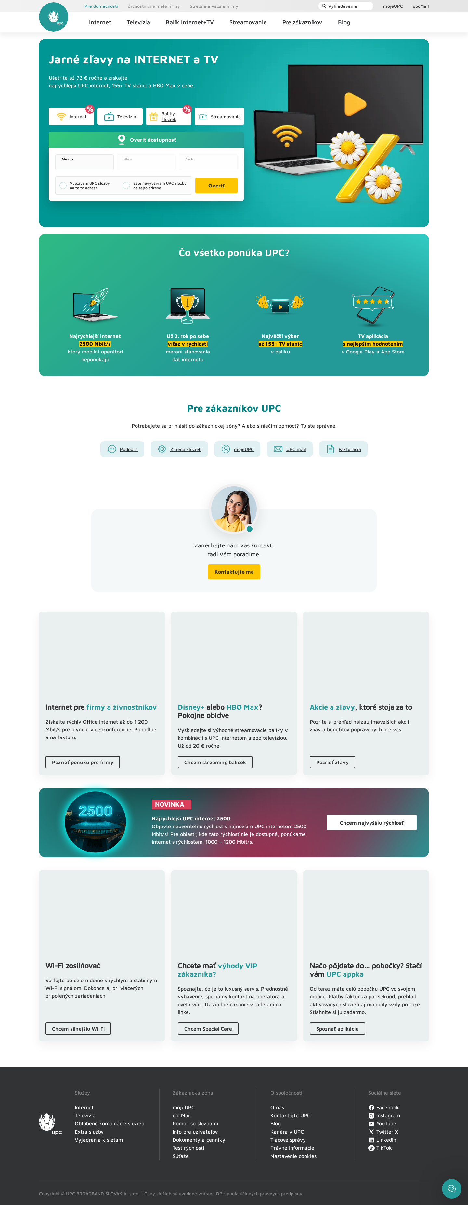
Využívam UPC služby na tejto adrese (90, 185)
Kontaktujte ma (234, 572)
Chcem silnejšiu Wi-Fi (78, 1029)
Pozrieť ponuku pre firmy (82, 762)
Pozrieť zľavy (332, 762)
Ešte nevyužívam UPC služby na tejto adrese (160, 185)
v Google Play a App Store (373, 343)
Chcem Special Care (208, 1029)
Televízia (120, 116)
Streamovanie (219, 116)
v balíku (280, 343)
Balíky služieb (162, 116)
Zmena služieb (186, 449)
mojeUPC (393, 6)
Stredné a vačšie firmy (214, 6)
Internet (71, 116)
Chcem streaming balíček (215, 762)
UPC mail (296, 449)
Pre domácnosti (101, 6)
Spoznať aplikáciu (337, 1029)
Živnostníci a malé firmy (154, 6)
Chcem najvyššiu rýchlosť (372, 823)
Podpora (129, 449)
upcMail (421, 6)
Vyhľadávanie (339, 6)
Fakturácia (350, 449)
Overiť (216, 185)
